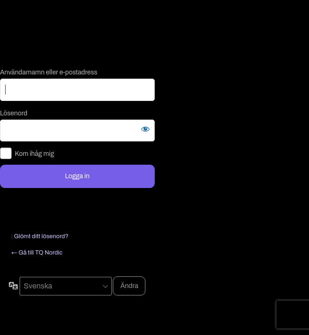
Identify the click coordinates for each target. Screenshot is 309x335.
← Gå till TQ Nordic (36, 252)
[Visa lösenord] (145, 129)
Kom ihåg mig (34, 153)
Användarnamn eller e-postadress (48, 72)
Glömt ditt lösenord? (41, 236)
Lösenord (13, 113)
